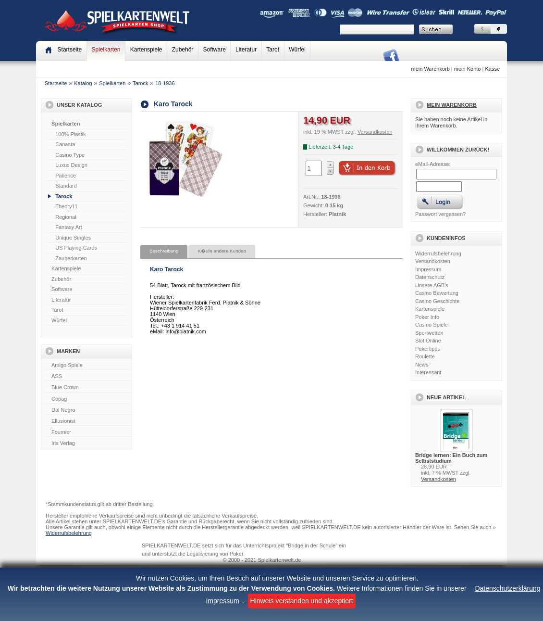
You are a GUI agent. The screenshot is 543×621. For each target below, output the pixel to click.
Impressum (222, 601)
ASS (87, 376)
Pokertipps (427, 349)
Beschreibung (163, 250)
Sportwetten (429, 333)
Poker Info (427, 317)
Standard (66, 186)
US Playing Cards (76, 248)
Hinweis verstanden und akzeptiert (301, 601)
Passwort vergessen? (440, 214)
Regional (65, 217)
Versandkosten (432, 261)
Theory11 (66, 206)
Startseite (56, 83)
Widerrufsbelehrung (438, 253)
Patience (65, 175)
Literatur (246, 49)
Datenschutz (429, 277)
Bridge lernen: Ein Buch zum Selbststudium (451, 458)
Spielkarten (105, 49)
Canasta (65, 144)
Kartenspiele (146, 49)
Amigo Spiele (87, 365)
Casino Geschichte (437, 301)
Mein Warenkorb (452, 105)
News (422, 365)
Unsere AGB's (431, 285)
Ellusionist (87, 421)
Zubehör (183, 49)
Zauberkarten (70, 258)
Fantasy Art (68, 227)
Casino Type (70, 155)
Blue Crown (87, 387)
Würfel (297, 49)
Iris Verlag (87, 443)
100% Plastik (70, 134)
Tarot (272, 49)
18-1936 (164, 83)
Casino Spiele (431, 325)
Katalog (83, 83)
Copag (87, 399)
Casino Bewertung (436, 293)
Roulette (425, 356)
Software (214, 49)
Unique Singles (73, 238)
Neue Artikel (446, 397)
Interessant (428, 372)
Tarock (140, 83)
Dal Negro (87, 410)
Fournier (87, 432)
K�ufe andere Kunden (221, 250)
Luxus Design (71, 165)
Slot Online (428, 340)
